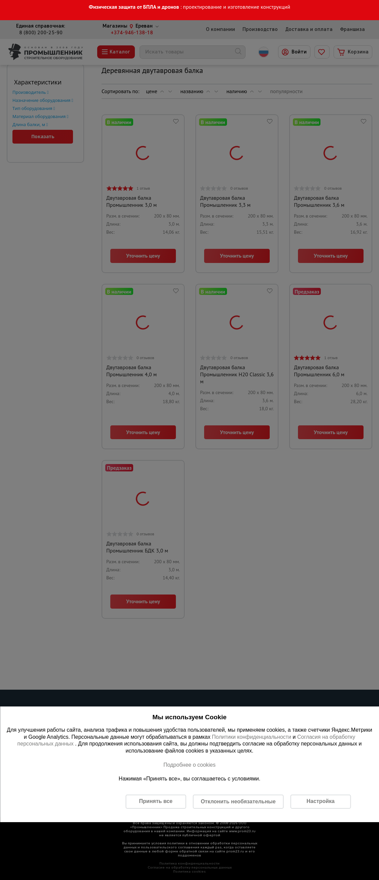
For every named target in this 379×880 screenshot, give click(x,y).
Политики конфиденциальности (251, 737)
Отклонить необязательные (238, 801)
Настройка (321, 801)
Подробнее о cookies (189, 765)
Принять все (156, 801)
